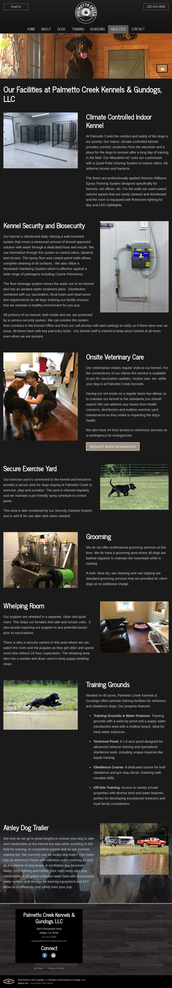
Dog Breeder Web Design (41, 983)
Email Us (16, 6)
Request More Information (113, 447)
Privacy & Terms (56, 968)
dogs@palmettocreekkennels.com (49, 941)
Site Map (38, 968)
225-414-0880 (156, 6)
